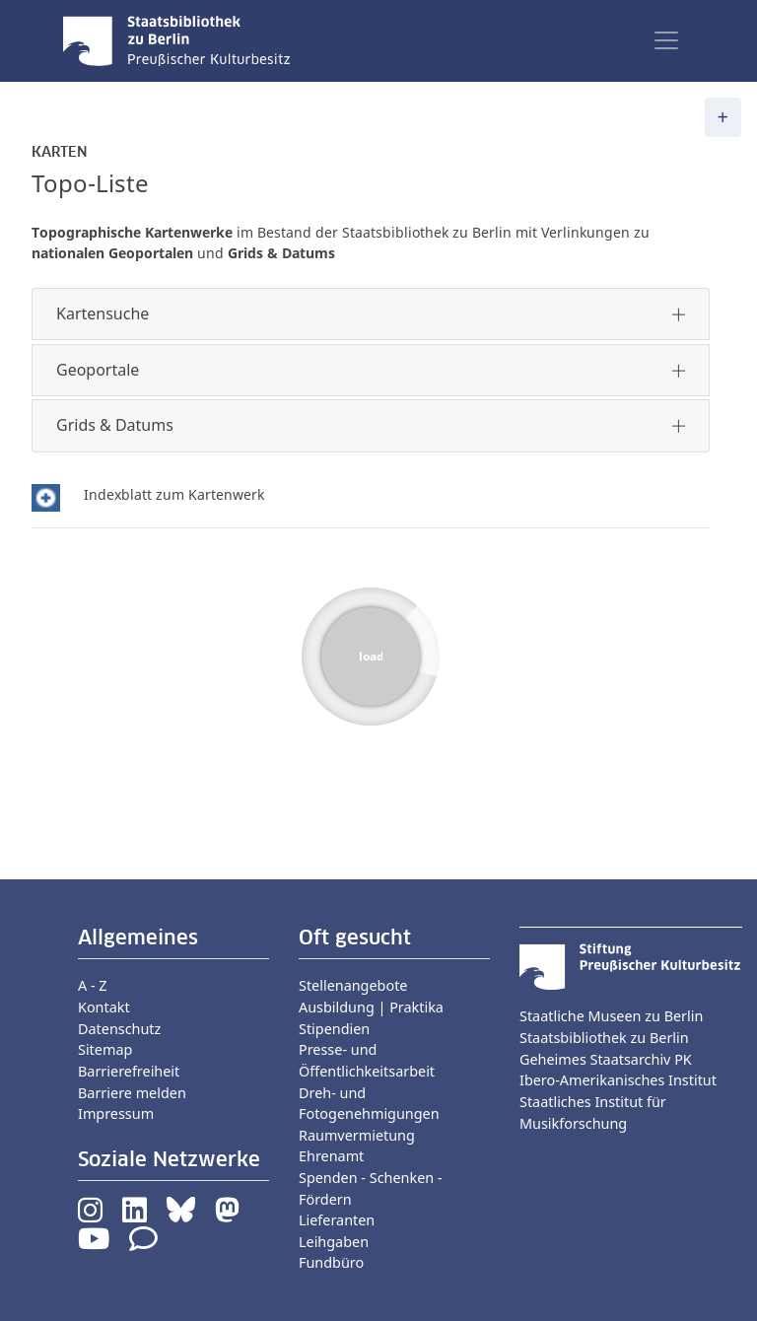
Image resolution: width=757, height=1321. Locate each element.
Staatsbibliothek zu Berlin (604, 1037)
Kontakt (104, 1007)
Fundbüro (331, 1262)
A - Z (92, 985)
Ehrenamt (331, 1156)
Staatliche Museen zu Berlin (611, 1016)
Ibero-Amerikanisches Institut (618, 1080)
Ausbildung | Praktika (371, 1007)
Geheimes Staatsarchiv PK (605, 1059)
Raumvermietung (357, 1135)
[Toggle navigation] (666, 40)
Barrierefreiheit (128, 1071)
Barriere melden (132, 1092)
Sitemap (105, 1049)
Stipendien (334, 1028)
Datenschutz (119, 1028)
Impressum (116, 1113)
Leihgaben (334, 1241)
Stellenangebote (353, 985)
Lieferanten (337, 1220)
